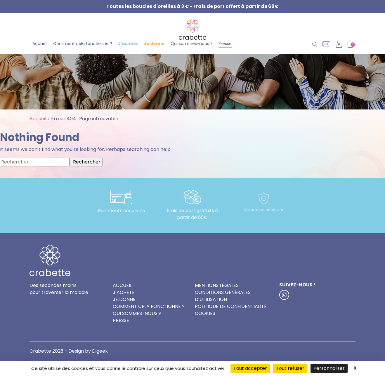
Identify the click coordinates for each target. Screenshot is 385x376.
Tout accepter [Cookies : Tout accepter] (250, 368)
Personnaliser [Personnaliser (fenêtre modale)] (329, 368)
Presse (225, 52)
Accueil (39, 52)
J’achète (128, 52)
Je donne (154, 52)
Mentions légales (217, 295)
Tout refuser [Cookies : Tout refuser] (290, 368)
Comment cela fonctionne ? (82, 52)
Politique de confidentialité (231, 316)
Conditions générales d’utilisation (223, 305)
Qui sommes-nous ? (192, 52)
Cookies (205, 323)
